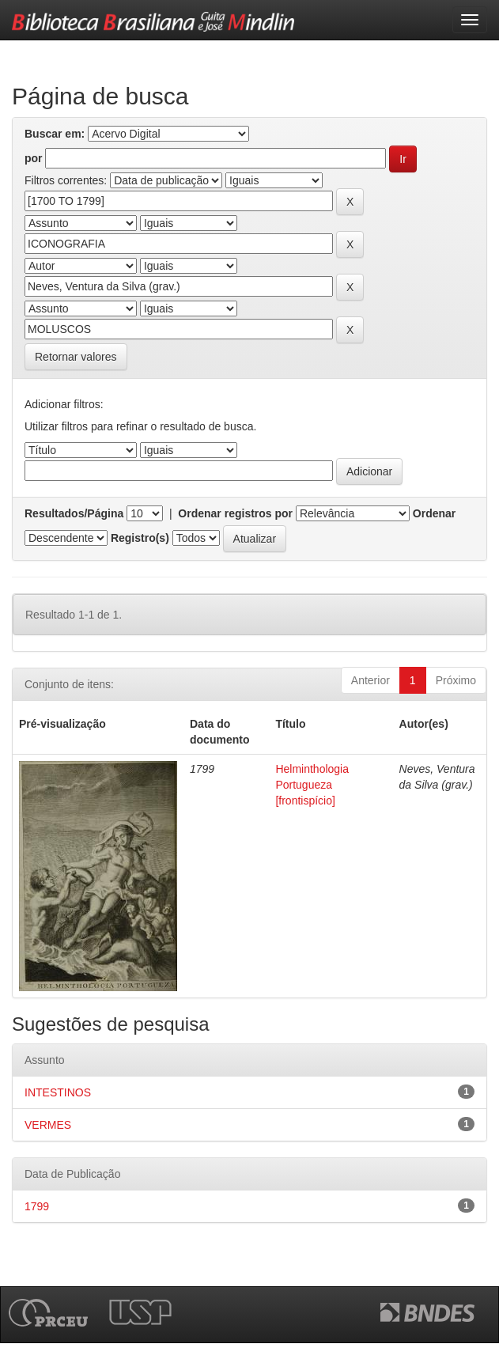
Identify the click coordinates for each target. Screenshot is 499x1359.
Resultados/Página (74, 513)
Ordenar (434, 513)
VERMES (48, 1125)
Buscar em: (55, 133)
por (34, 158)
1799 (37, 1206)
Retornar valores (76, 356)
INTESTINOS (58, 1092)
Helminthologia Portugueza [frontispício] (312, 785)
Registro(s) (140, 538)
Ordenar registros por (235, 513)
